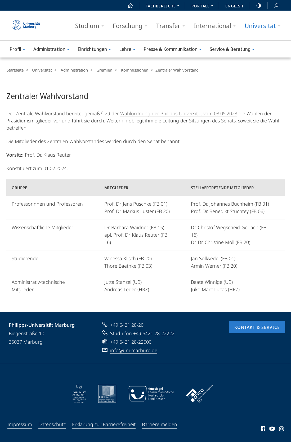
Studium (91, 25)
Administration (53, 50)
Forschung (131, 25)
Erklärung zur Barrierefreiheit (104, 424)
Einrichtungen (96, 50)
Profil (19, 50)
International (216, 25)
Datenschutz (52, 424)
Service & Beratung (234, 50)
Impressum (19, 424)
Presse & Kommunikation (174, 50)
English (234, 5)
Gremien (99, 70)
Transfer (172, 25)
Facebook (262, 429)
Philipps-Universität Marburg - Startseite (26, 25)
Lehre (129, 50)
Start (127, 5)
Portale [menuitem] (203, 6)
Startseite (14, 70)
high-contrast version (256, 5)
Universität (264, 25)
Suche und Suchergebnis (273, 5)
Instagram (282, 429)
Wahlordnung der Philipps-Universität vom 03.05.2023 (178, 113)
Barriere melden (159, 424)
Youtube (271, 429)
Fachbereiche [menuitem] (164, 6)
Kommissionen (127, 70)
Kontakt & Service (257, 327)
